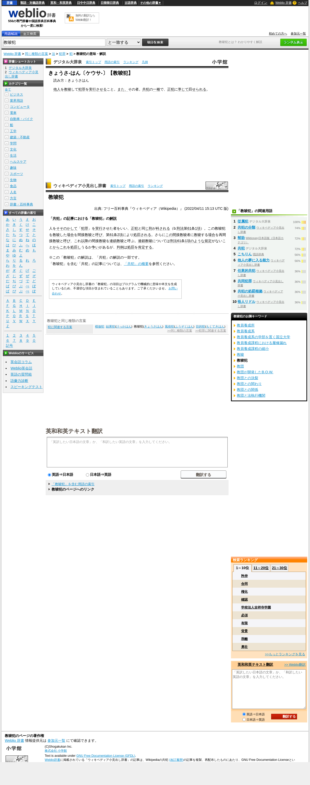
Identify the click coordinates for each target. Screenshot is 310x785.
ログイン (260, 3)
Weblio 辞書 (283, 3)
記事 (70, 218)
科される (163, 228)
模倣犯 (99, 326)
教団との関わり (249, 384)
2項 (120, 235)
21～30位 (279, 568)
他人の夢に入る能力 (254, 260)
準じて (183, 89)
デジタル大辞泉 (67, 62)
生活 (13, 155)
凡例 (145, 62)
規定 (208, 241)
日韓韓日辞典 (110, 3)
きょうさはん (153, 326)
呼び (98, 235)
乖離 (244, 639)
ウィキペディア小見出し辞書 (79, 186)
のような (197, 241)
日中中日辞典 (86, 3)
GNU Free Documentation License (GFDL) (105, 756)
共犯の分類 (246, 227)
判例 (120, 247)
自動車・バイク (21, 119)
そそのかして (67, 228)
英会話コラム (21, 362)
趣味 (13, 168)
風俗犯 (169, 326)
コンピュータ (20, 107)
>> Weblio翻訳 (295, 664)
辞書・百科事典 (21, 204)
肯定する (145, 247)
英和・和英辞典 (61, 3)
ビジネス (16, 94)
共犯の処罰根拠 (250, 291)
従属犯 (243, 221)
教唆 (67, 89)
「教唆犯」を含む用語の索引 (73, 484)
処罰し (75, 247)
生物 (13, 180)
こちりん (245, 254)
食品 (13, 186)
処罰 (130, 247)
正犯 (170, 89)
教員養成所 (246, 325)
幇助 (241, 238)
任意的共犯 (246, 271)
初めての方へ (278, 33)
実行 (98, 228)
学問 (13, 143)
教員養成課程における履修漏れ (262, 343)
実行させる (98, 89)
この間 (170, 235)
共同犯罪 (245, 281)
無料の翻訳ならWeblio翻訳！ (85, 18)
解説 (113, 218)
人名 (13, 192)
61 (189, 228)
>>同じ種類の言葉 (179, 330)
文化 (13, 149)
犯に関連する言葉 (60, 327)
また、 (122, 89)
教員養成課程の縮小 (253, 349)
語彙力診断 (19, 381)
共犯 (145, 89)
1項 (197, 228)
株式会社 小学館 (56, 750)
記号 (9, 345)
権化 (244, 592)
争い (95, 247)
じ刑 (148, 228)
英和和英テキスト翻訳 (74, 431)
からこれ (60, 247)
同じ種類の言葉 (36, 54)
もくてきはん (215, 326)
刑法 (180, 228)
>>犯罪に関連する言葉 (210, 330)
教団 (240, 366)
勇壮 (244, 647)
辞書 (10, 3)
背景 (244, 631)
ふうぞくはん (184, 326)
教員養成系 (246, 331)
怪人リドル (246, 302)
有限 (244, 623)
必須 (244, 615)
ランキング (130, 62)
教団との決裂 (247, 378)
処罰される (142, 235)
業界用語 (16, 100)
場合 (70, 235)
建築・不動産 (20, 137)
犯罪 (62, 54)
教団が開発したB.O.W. (255, 372)
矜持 (244, 576)
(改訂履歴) (176, 760)
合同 (244, 584)
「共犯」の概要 (136, 264)
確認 (244, 599)
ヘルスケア (18, 162)
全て (8, 89)
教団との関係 (247, 390)
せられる (199, 89)
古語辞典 (131, 3)
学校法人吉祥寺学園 (256, 607)
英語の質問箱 (21, 374)
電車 (13, 113)
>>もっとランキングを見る (285, 654)
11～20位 (261, 568)
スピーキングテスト (26, 387)
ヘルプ (302, 3)
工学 (13, 131)
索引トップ (93, 62)
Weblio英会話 (21, 368)
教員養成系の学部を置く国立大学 (263, 337)
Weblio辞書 (52, 760)
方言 (13, 198)
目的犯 (200, 326)
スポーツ (16, 174)
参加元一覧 (298, 33)
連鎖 (113, 241)
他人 (56, 89)
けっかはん (123, 326)
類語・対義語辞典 (32, 3)
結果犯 (110, 326)
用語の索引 (112, 62)
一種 (156, 89)
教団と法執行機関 (251, 395)
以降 (84, 241)
